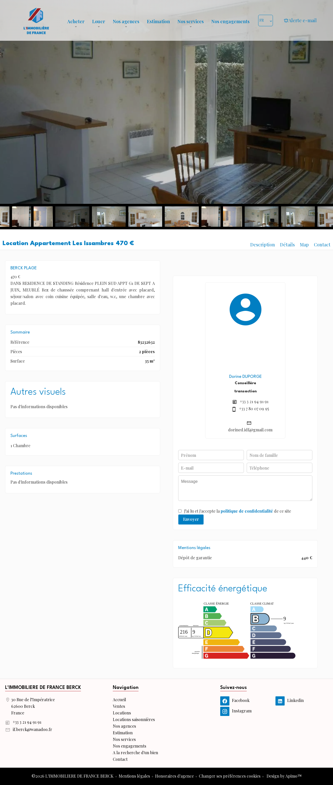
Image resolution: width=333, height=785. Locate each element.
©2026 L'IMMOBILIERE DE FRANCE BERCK (73, 776)
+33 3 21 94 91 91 (254, 401)
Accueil (36, 20)
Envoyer (191, 519)
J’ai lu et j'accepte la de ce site (237, 511)
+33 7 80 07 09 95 (254, 408)
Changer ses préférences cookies (229, 776)
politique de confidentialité (247, 511)
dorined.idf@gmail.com (250, 429)
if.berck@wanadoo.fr (32, 729)
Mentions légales (134, 776)
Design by (284, 776)
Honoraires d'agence (174, 776)
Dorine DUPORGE (245, 377)
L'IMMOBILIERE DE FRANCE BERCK (43, 687)
